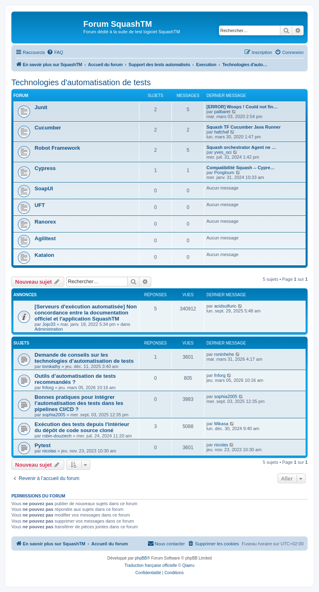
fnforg (48, 387)
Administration (49, 329)
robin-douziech (57, 435)
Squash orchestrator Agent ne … (241, 147)
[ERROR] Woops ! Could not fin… (242, 106)
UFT (40, 205)
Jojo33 (48, 324)
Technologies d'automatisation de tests (81, 82)
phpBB (141, 558)
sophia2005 (53, 414)
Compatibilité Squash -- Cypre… (240, 167)
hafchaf (221, 131)
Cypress (45, 168)
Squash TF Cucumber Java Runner (243, 127)
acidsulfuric (225, 306)
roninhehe (224, 354)
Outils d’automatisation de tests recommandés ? (75, 379)
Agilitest (45, 238)
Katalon (44, 255)
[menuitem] (55, 52)
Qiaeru (188, 565)
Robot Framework (57, 148)
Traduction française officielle (151, 565)
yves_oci (223, 152)
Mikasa (221, 423)
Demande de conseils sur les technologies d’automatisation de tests (84, 358)
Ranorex (45, 222)
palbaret (222, 111)
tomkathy (51, 366)
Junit (41, 107)
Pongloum (224, 172)
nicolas (49, 450)
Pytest (43, 445)
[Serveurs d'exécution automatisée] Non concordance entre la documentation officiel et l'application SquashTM (86, 313)
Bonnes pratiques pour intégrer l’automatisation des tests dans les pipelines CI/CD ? (79, 403)
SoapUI (44, 188)
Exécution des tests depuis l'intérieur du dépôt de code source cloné (82, 427)
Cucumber (48, 128)
